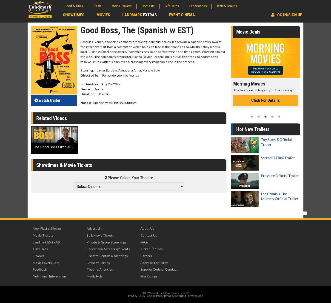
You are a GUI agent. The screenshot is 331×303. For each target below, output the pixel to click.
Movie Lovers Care (46, 263)
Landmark (139, 14)
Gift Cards (172, 6)
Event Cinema (182, 14)
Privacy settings (175, 295)
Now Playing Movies (47, 228)
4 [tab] (272, 116)
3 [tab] (265, 116)
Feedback (40, 269)
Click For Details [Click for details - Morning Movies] (265, 100)
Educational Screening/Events (108, 249)
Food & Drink (74, 6)
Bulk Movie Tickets (100, 235)
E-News (38, 256)
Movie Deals (248, 32)
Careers (146, 256)
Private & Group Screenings (107, 242)
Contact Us (148, 235)
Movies (103, 14)
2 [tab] (258, 116)
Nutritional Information (49, 276)
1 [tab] (251, 116)
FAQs (144, 242)
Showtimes (73, 14)
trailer (47, 100)
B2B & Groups (227, 6)
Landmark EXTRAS (46, 242)
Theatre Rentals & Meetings (107, 256)
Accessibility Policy (154, 263)
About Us (147, 228)
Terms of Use (194, 295)
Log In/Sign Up (286, 14)
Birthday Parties (98, 263)
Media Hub (94, 276)
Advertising (95, 228)
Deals (97, 6)
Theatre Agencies (100, 269)
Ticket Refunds (151, 249)
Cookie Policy (155, 295)
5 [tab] (279, 116)
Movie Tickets (43, 235)
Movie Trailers (121, 6)
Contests (148, 6)
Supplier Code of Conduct (159, 269)
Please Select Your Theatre (129, 177)
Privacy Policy (136, 295)
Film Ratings (149, 276)
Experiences (198, 6)
